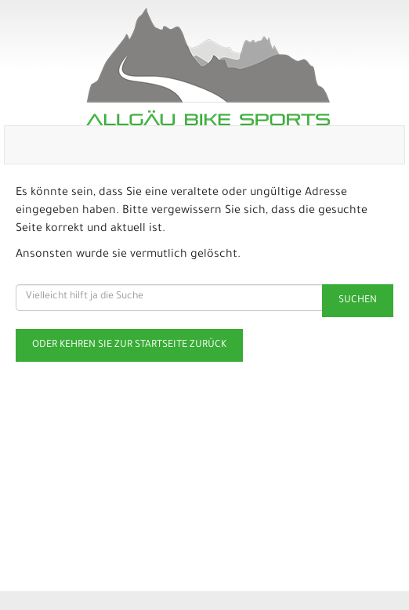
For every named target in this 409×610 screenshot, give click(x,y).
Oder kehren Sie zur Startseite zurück (129, 345)
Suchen (357, 300)
